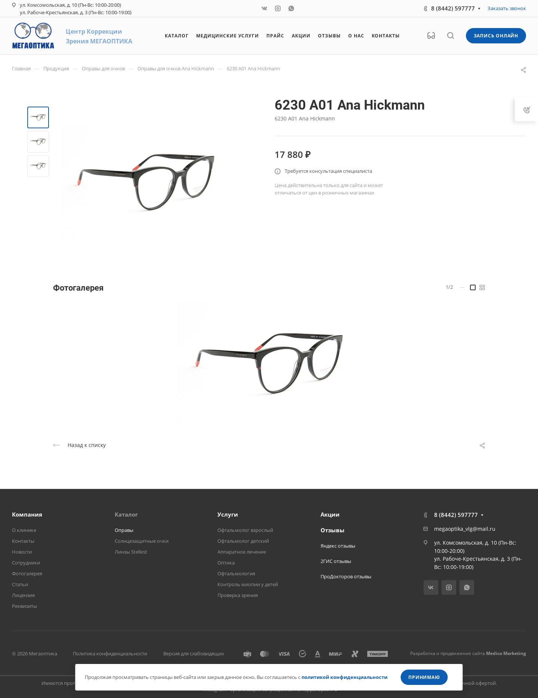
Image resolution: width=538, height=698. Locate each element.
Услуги (227, 514)
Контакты (23, 541)
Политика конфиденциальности (110, 653)
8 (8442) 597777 (453, 8)
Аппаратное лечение (241, 551)
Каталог (126, 514)
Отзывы (332, 530)
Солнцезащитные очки (141, 541)
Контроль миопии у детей (247, 584)
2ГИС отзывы (336, 561)
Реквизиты (24, 606)
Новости (22, 551)
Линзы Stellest (131, 551)
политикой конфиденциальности (344, 677)
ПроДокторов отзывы (346, 576)
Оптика (226, 562)
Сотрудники (26, 562)
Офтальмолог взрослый (245, 530)
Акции (330, 514)
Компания (27, 514)
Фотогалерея (27, 573)
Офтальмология (236, 573)
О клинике (24, 530)
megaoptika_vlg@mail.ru (464, 528)
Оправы (124, 530)
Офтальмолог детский (243, 541)
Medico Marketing (506, 653)
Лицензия (23, 595)
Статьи (20, 584)
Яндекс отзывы (338, 545)
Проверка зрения (237, 595)
